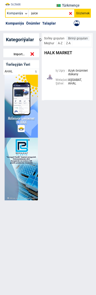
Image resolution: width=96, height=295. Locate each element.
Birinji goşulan (78, 38)
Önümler (33, 23)
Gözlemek (83, 13)
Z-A (68, 43)
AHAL (21, 72)
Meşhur (49, 43)
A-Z (60, 43)
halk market (58, 52)
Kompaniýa (15, 23)
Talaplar (49, 23)
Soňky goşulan (54, 38)
